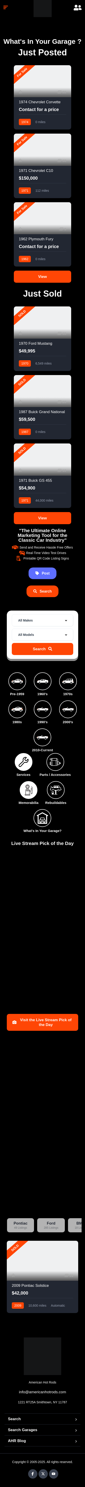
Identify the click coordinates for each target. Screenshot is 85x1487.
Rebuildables (55, 803)
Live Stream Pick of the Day (42, 843)
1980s (17, 722)
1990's (42, 722)
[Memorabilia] (28, 790)
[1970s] (68, 681)
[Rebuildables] (56, 790)
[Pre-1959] (17, 681)
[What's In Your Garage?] (42, 818)
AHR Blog (17, 1441)
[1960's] (42, 681)
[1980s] (17, 709)
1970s (68, 694)
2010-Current (42, 750)
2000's (68, 722)
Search (14, 1419)
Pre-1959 (17, 694)
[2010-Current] (42, 737)
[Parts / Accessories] (55, 762)
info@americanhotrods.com (42, 1392)
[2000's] (68, 709)
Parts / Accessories (55, 775)
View (42, 277)
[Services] (23, 762)
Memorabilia (29, 803)
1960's (42, 694)
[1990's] (42, 709)
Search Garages (22, 1430)
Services (24, 775)
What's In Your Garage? (42, 831)
